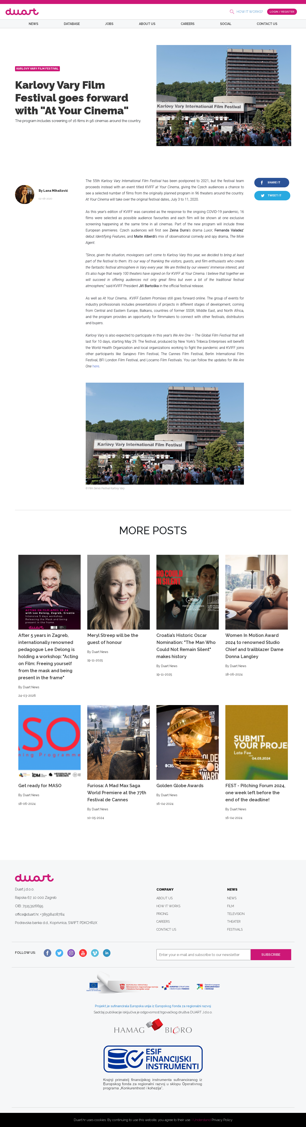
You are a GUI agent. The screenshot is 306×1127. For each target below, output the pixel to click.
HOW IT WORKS (168, 906)
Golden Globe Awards (187, 755)
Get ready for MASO (49, 755)
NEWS (33, 24)
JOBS (109, 24)
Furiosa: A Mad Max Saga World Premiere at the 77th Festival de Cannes (118, 762)
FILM (230, 906)
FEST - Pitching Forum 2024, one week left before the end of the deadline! (256, 762)
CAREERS (187, 24)
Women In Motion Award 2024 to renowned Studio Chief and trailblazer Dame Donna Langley (256, 616)
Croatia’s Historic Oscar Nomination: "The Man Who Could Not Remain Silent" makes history (187, 616)
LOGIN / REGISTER (282, 11)
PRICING (162, 914)
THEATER (234, 921)
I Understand (201, 1120)
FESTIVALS (235, 929)
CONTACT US (267, 24)
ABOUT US (147, 24)
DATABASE (72, 24)
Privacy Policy (222, 1120)
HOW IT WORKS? (250, 12)
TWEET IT (274, 195)
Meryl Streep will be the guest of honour (118, 609)
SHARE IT (274, 182)
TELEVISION (236, 914)
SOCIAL (225, 24)
